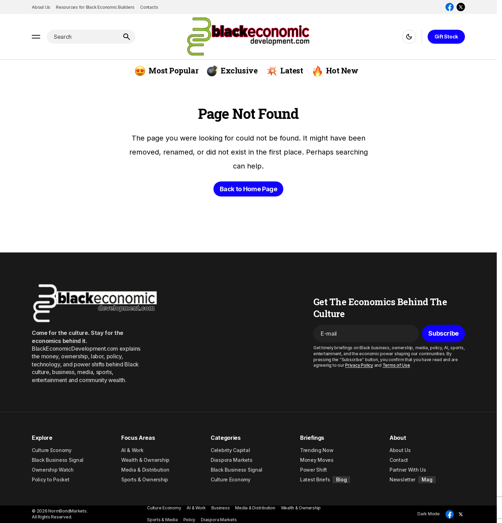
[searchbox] (82, 37)
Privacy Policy (359, 365)
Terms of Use (396, 365)
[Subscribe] (443, 333)
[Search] (126, 37)
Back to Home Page (248, 189)
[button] (36, 36)
